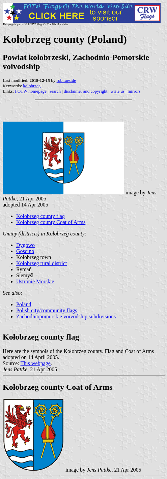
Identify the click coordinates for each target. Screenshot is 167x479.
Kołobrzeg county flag (40, 216)
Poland (23, 304)
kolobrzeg (31, 85)
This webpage (36, 363)
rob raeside (66, 80)
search (55, 91)
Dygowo (25, 245)
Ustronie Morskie (35, 281)
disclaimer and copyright (85, 91)
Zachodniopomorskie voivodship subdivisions (66, 316)
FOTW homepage (30, 91)
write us (118, 91)
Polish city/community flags (46, 310)
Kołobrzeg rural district (41, 263)
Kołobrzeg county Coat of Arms (50, 222)
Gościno (25, 251)
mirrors (134, 91)
